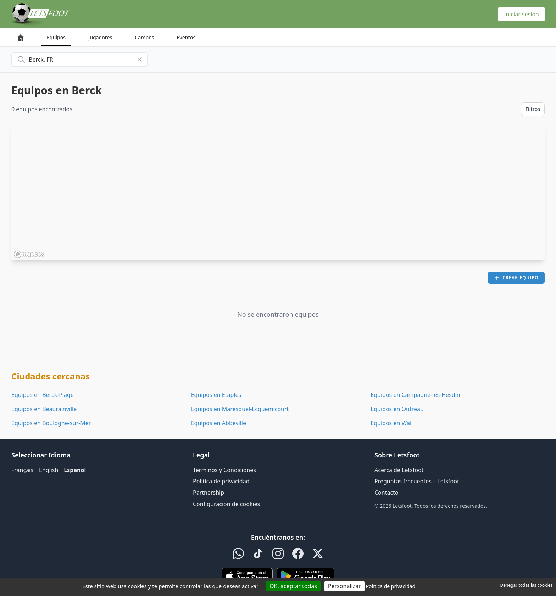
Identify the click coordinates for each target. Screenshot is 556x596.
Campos (144, 37)
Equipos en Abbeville (218, 423)
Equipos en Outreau (397, 409)
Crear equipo (516, 278)
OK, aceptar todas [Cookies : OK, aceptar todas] (293, 586)
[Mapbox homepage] (29, 254)
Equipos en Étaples (216, 395)
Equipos (56, 37)
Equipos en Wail (392, 423)
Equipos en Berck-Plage (42, 395)
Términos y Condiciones (224, 470)
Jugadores (100, 37)
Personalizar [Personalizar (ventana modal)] (344, 586)
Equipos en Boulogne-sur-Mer (51, 423)
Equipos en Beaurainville (44, 409)
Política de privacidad (221, 481)
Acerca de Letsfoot (399, 470)
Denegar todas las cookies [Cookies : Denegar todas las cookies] (526, 585)
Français (22, 470)
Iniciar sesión (521, 14)
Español (75, 470)
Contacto (386, 492)
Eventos (186, 37)
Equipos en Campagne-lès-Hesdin (415, 395)
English (48, 470)
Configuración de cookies (226, 504)
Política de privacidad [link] (391, 586)
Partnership (208, 492)
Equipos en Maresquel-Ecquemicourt (240, 409)
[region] (278, 192)
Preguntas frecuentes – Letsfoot (416, 481)
